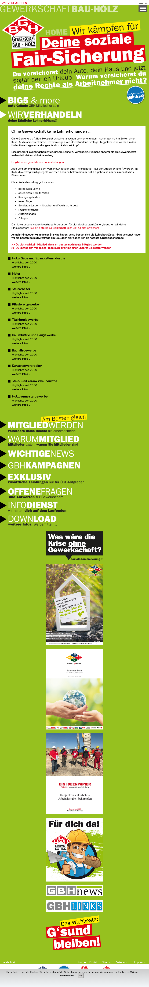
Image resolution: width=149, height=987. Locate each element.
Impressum (140, 962)
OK (80, 975)
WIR (14, 3)
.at (8, 962)
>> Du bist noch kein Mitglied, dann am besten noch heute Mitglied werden (56, 245)
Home (82, 962)
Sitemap (107, 962)
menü (143, 3)
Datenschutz (123, 962)
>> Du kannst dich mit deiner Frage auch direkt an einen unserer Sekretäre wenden (61, 248)
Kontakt (94, 962)
